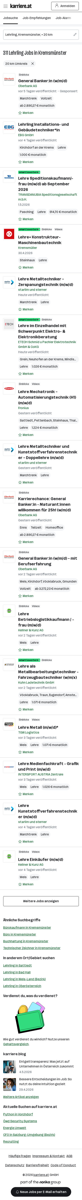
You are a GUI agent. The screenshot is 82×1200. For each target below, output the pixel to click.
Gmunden (69, 581)
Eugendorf (56, 695)
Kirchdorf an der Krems (37, 147)
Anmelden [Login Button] (65, 6)
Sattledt (26, 420)
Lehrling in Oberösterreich (22, 986)
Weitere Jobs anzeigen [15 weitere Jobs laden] (41, 901)
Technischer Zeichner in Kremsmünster (31, 948)
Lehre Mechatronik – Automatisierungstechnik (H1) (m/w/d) (47, 397)
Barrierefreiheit (37, 1165)
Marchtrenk (28, 98)
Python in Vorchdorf (18, 1114)
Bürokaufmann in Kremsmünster (27, 927)
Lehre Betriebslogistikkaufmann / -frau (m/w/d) (46, 619)
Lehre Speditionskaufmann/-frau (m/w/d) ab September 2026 (45, 184)
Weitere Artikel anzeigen (21, 1097)
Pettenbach (43, 420)
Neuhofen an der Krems (46, 359)
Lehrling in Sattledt (17, 965)
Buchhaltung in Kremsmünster (25, 941)
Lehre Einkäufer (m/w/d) (40, 859)
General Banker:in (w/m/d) (42, 80)
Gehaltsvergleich (16, 1044)
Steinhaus (27, 260)
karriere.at (47, 1107)
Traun (43, 695)
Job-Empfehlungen (37, 18)
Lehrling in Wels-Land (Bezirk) (24, 979)
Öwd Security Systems (20, 1121)
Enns (23, 527)
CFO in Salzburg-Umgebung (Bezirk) (29, 1135)
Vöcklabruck (52, 581)
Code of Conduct (63, 1165)
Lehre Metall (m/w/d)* (38, 727)
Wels (23, 581)
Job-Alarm (63, 18)
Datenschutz (14, 1165)
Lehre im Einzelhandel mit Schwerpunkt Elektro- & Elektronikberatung (42, 331)
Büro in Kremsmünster (19, 934)
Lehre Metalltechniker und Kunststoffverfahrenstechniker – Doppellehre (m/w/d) (47, 452)
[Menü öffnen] (5, 6)
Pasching (27, 212)
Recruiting (11, 1141)
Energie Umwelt (14, 1128)
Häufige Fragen (20, 1156)
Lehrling (16, 53)
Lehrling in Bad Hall (17, 972)
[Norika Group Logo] (41, 1183)
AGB (69, 1156)
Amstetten (73, 695)
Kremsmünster (52, 53)
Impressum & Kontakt (48, 1156)
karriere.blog (14, 1054)
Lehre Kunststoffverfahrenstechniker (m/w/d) (47, 811)
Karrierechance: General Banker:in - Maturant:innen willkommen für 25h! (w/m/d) (44, 504)
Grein (24, 359)
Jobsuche (10, 18)
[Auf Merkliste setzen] (25, 112)
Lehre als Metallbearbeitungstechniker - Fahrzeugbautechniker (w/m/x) (48, 672)
